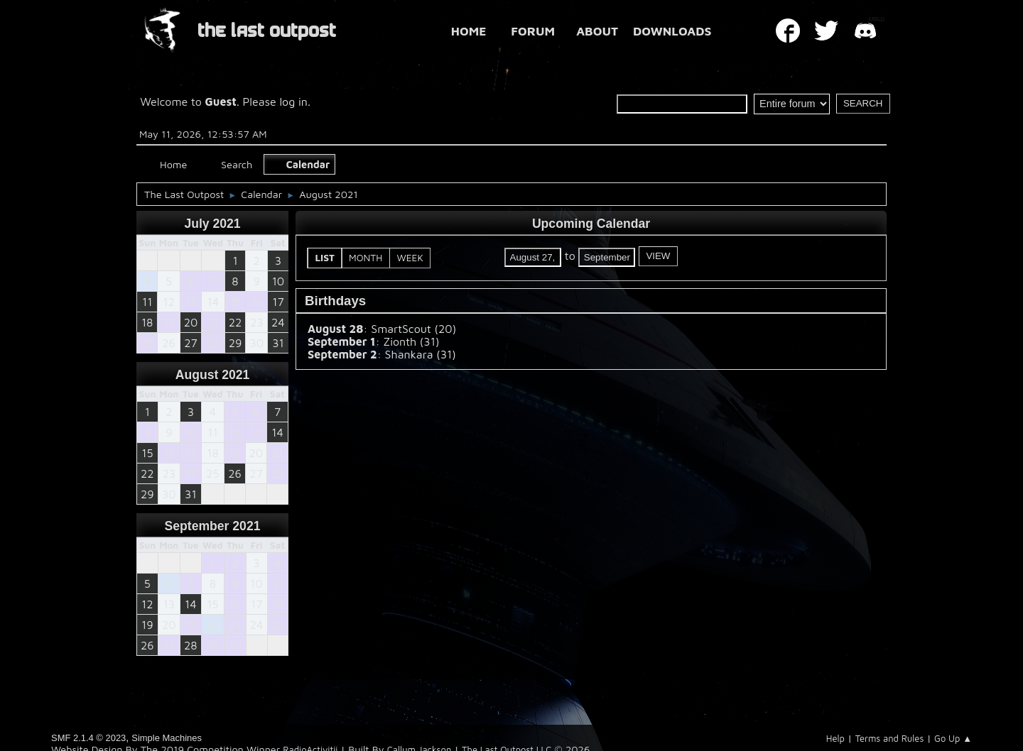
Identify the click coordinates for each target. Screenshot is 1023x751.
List (325, 257)
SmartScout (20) (413, 328)
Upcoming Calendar (591, 223)
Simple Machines (166, 738)
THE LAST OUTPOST (266, 30)
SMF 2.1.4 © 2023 (88, 738)
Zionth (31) (411, 341)
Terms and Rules (889, 738)
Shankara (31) (420, 354)
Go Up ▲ (953, 738)
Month (365, 257)
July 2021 (212, 223)
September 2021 (213, 526)
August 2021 (212, 375)
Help (835, 738)
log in (293, 101)
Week (409, 257)
